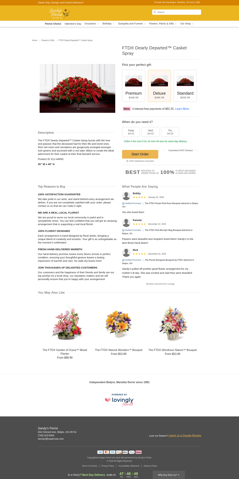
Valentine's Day (73, 23)
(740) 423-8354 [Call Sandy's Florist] (46, 435)
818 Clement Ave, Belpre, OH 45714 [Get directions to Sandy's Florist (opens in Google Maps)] (57, 432)
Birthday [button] (109, 23)
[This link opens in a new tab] (119, 400)
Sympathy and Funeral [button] (132, 23)
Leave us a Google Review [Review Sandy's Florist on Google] (185, 435)
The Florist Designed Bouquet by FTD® (164, 260)
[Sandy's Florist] (62, 13)
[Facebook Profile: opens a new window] (191, 428)
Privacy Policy (107, 466)
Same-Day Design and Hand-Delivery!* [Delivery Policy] (61, 2)
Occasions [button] (92, 23)
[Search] (176, 12)
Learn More (182, 108)
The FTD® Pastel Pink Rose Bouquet (163, 203)
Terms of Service (89, 466)
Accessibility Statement (128, 466)
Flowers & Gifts (47, 40)
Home (34, 40)
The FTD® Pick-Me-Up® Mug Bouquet (163, 230)
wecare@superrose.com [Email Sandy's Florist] (51, 438)
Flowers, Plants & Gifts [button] (163, 23)
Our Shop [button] (187, 23)
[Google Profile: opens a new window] (198, 428)
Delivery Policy (150, 466)
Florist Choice (53, 23)
